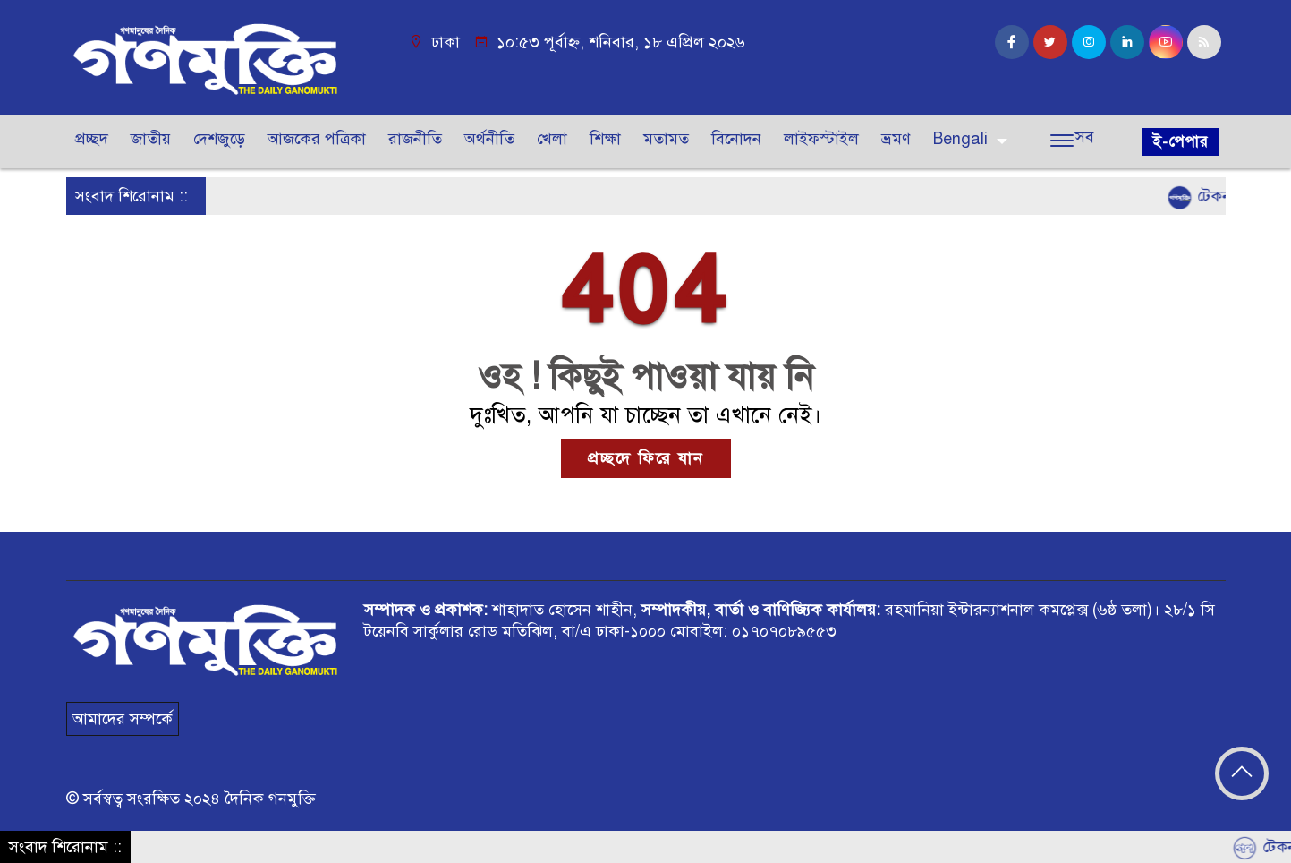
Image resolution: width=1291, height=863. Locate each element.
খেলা (552, 139)
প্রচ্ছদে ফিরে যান (646, 458)
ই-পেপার (1180, 141)
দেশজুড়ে (219, 139)
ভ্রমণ (896, 139)
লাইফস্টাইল (821, 139)
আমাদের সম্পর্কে (122, 719)
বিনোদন (736, 139)
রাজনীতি (415, 139)
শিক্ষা (605, 139)
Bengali (960, 139)
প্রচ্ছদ (91, 139)
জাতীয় (151, 139)
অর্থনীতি (489, 139)
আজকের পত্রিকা (317, 139)
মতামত (666, 139)
